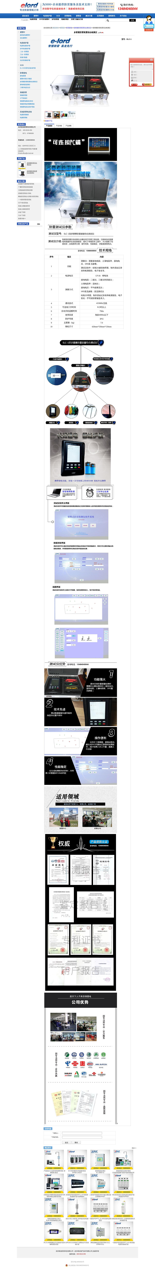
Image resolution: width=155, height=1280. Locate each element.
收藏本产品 (48, 121)
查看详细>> (22, 218)
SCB (58, 16)
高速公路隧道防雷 (24, 206)
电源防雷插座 (24, 115)
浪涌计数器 (23, 57)
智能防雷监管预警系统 (27, 104)
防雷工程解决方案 (77, 19)
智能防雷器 (23, 95)
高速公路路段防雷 (24, 209)
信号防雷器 (55, 19)
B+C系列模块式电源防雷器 (77, 1171)
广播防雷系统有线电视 (25, 187)
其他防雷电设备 (26, 112)
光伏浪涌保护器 (25, 60)
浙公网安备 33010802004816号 (78, 1265)
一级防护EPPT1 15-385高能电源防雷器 (100, 1219)
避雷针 (36, 16)
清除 (38, 224)
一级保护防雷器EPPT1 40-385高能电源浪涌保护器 (123, 1243)
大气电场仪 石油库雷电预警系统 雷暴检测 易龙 (54, 1171)
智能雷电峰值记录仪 (26, 101)
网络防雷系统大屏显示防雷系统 (28, 196)
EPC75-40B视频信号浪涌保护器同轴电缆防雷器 (54, 1243)
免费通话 (148, 84)
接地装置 (23, 76)
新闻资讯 (111, 16)
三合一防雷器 (24, 54)
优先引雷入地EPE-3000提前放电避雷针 (77, 1219)
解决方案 (89, 16)
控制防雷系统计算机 (24, 193)
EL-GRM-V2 (100, 1172)
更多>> (134, 1148)
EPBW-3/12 (100, 1244)
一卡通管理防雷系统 (24, 199)
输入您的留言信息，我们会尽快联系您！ (142, 67)
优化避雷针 (23, 38)
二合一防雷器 (24, 51)
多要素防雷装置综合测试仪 (28, 82)
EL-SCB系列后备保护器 (28, 68)
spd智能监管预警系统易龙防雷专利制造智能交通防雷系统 (54, 1195)
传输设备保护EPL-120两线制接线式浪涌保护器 (123, 1219)
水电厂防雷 (21, 212)
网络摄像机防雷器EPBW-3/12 (100, 1242)
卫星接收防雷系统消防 (25, 190)
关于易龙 (123, 16)
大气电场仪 (23, 98)
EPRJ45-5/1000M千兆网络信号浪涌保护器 (77, 1243)
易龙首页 (25, 16)
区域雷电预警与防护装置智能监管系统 (123, 1173)
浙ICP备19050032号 (77, 1262)
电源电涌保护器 (25, 46)
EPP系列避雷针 (44, 19)
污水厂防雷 (21, 215)
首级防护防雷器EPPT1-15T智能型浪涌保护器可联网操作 (77, 1195)
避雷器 (78, 16)
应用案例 (100, 16)
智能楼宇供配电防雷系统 (26, 184)
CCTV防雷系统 (23, 203)
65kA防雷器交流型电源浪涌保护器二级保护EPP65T (123, 1195)
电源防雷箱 (23, 117)
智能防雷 (23, 92)
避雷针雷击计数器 (26, 79)
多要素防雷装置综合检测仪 (32, 172)
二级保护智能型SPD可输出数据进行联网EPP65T (100, 1195)
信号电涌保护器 (25, 49)
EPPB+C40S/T (77, 1172)
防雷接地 (68, 16)
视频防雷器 (65, 19)
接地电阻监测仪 (25, 84)
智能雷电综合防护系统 (27, 107)
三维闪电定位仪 (25, 87)
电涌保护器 (47, 16)
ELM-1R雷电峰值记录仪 (54, 1220)
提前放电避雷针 (25, 35)
